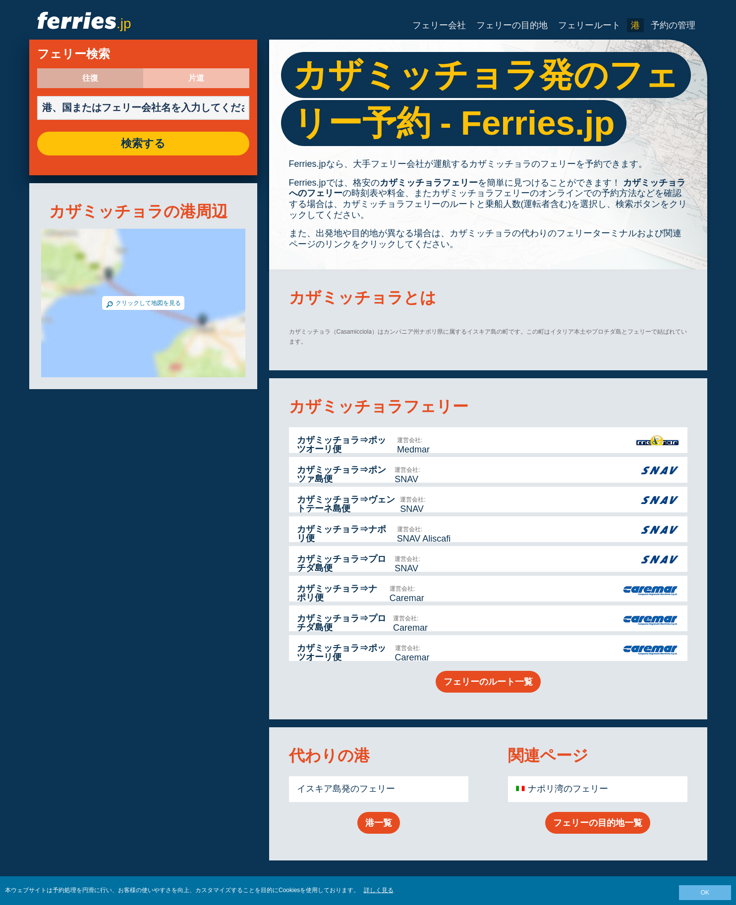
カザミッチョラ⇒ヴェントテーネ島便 (346, 504)
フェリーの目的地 (512, 25)
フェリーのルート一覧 (488, 682)
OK (705, 892)
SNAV (406, 479)
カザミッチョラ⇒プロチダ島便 (341, 563)
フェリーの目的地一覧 (597, 823)
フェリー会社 (439, 25)
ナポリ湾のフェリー (568, 788)
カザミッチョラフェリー (429, 183)
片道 (196, 78)
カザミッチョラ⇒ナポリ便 (341, 534)
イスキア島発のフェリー (346, 788)
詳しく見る (379, 890)
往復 (90, 78)
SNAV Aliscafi (424, 538)
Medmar (413, 449)
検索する (143, 143)
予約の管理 (673, 25)
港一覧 (378, 823)
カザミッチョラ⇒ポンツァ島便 (341, 474)
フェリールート (589, 25)
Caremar (407, 598)
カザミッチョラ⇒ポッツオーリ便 (341, 444)
